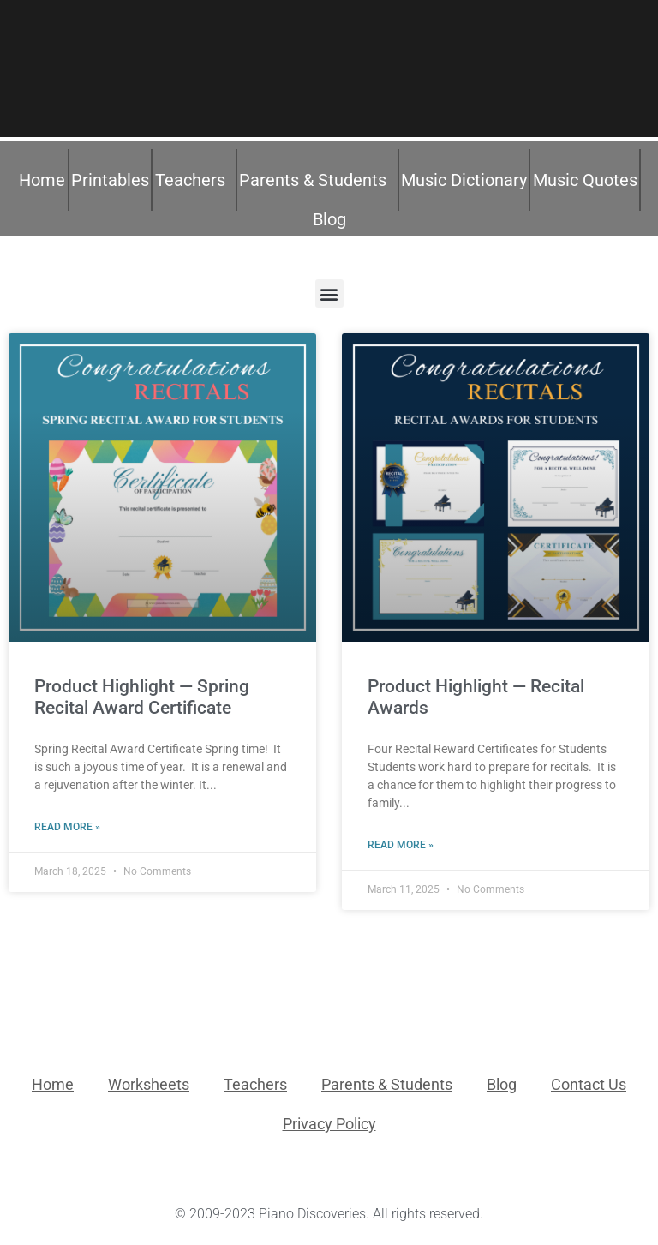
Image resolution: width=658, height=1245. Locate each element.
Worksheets (148, 1084)
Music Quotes (585, 180)
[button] (329, 293)
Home (42, 180)
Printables (110, 180)
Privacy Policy (329, 1124)
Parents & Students (317, 180)
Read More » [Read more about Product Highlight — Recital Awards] (401, 845)
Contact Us (588, 1084)
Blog (329, 219)
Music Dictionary (464, 180)
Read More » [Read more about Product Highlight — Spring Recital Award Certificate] (67, 827)
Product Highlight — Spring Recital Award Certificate (141, 697)
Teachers (194, 180)
